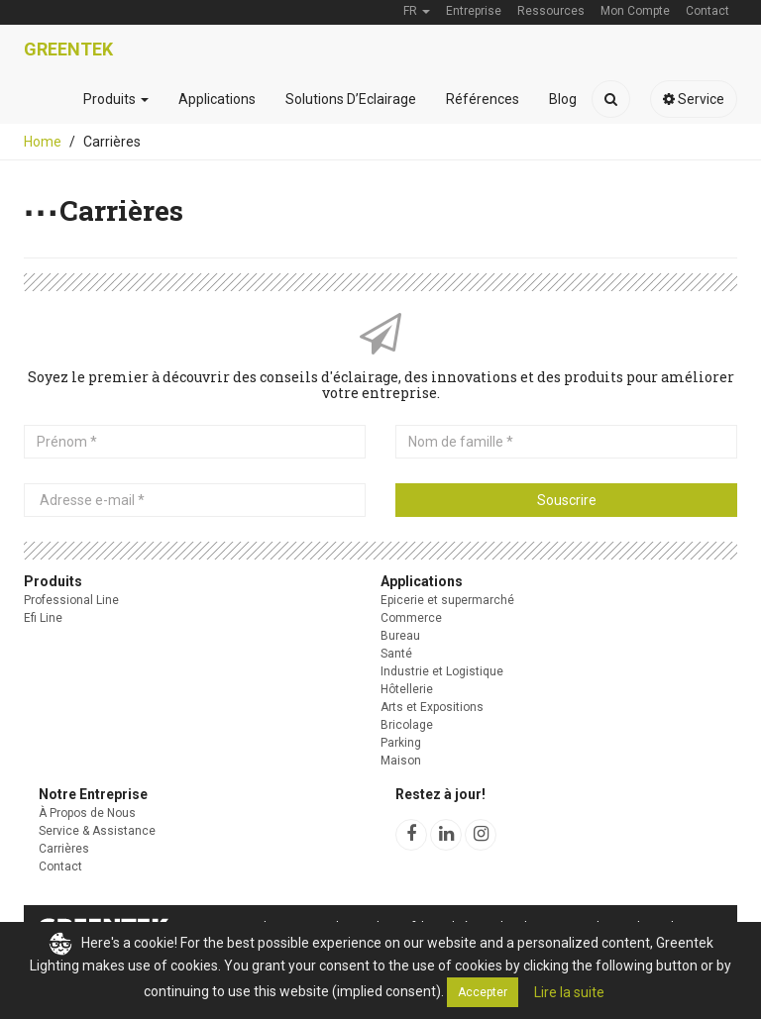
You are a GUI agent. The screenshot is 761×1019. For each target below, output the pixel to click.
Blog (563, 99)
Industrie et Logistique (441, 671)
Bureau (400, 636)
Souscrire (567, 500)
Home (42, 142)
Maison (400, 760)
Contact (60, 866)
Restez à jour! (440, 794)
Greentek (68, 49)
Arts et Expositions (432, 707)
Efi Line (43, 618)
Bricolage (406, 725)
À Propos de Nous (87, 813)
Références (482, 99)
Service (693, 99)
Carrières (64, 849)
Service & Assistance (97, 831)
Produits (116, 99)
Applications (217, 99)
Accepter (482, 992)
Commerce (411, 618)
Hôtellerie (406, 689)
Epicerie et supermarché (447, 600)
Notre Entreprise (93, 794)
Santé (396, 654)
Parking (400, 743)
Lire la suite (569, 992)
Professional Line (71, 600)
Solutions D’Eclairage (350, 99)
